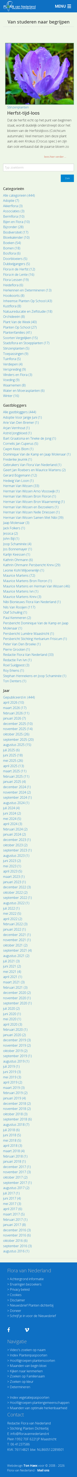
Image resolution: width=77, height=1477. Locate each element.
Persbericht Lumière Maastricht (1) (28, 633)
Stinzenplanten (18, 107)
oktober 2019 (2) (15, 1050)
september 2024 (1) (17, 797)
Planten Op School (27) (20, 327)
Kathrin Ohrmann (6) (18, 560)
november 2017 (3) (17, 1172)
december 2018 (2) (17, 1103)
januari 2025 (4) (14, 781)
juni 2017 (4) (12, 1198)
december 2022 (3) (17, 887)
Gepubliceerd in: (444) (19, 697)
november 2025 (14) (18, 729)
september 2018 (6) (17, 1119)
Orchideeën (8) (14, 316)
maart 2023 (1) (14, 876)
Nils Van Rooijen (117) (19, 607)
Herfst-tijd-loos (23, 113)
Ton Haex (30, 1466)
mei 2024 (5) (12, 818)
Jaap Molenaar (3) (16, 522)
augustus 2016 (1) (16, 1251)
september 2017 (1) (17, 1182)
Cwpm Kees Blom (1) (18, 449)
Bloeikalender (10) (16, 237)
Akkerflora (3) (13, 206)
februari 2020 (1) (15, 1029)
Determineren (20, 1387)
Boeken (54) (12, 243)
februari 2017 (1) (15, 1219)
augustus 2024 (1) (16, 803)
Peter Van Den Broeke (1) (22, 644)
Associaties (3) (13, 211)
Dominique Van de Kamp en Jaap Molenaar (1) (37, 454)
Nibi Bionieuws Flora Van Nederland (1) (32, 602)
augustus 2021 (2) (16, 955)
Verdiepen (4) (13, 364)
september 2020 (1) (17, 1003)
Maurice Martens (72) (19, 575)
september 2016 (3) (17, 1246)
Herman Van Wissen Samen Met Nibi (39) (33, 517)
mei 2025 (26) (13, 760)
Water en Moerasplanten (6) (24, 390)
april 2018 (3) (12, 1145)
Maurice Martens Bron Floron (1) (27, 581)
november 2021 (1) (17, 940)
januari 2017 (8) (14, 1224)
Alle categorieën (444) (19, 195)
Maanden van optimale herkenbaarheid (38, 1408)
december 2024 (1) (17, 787)
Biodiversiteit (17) (15, 232)
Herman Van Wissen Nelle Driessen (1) (31, 512)
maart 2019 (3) (14, 1087)
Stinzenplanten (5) (16, 348)
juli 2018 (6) (11, 1130)
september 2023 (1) (17, 850)
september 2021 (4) (17, 950)
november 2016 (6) (17, 1235)
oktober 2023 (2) (15, 845)
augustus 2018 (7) (16, 1124)
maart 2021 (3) (14, 982)
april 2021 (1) (12, 976)
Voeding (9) (11, 380)
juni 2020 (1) (12, 1014)
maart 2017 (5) (14, 1214)
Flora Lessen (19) (16, 279)
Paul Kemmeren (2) (17, 617)
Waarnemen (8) (14, 385)
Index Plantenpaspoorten (28, 1355)
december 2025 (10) (18, 723)
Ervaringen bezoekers (25, 1284)
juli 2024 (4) (11, 808)
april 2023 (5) (12, 871)
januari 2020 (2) (14, 1035)
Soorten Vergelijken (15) (20, 338)
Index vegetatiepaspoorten (29, 1397)
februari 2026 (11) (16, 713)
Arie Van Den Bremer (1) (21, 422)
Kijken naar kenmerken (26, 1371)
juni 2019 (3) (12, 1072)
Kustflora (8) (12, 306)
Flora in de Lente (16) (18, 274)
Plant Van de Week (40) (20, 322)
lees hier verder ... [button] (55, 157)
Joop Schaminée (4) (17, 544)
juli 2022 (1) (11, 908)
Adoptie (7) (11, 200)
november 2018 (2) (17, 1108)
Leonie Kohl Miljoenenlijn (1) (23, 570)
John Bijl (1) (11, 538)
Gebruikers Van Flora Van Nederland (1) (32, 465)
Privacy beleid (20, 1289)
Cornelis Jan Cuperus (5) (20, 443)
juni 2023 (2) (12, 860)
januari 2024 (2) (14, 834)
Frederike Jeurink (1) (17, 459)
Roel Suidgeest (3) (16, 665)
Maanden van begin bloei (28, 1365)
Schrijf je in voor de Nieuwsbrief (33, 1316)
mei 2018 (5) (12, 1140)
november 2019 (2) (17, 1045)
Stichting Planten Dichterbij (29, 1428)
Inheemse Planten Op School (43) (27, 301)
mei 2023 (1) (12, 866)
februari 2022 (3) (15, 924)
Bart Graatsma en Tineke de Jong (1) (29, 438)
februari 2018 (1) (15, 1156)
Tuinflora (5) (12, 359)
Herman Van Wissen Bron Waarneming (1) (34, 501)
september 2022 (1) (17, 897)
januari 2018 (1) (14, 1161)
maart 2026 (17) (14, 708)
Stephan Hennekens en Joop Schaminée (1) (34, 676)
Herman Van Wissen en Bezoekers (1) (31, 507)
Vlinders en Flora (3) (17, 374)
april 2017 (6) (12, 1209)
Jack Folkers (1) (14, 528)
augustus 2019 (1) (16, 1061)
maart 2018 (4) (14, 1151)
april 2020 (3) (12, 1024)
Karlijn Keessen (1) (16, 554)
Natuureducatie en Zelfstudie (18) (27, 311)
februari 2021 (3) (15, 987)
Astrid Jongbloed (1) (17, 433)
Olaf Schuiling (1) (15, 612)
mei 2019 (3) (12, 1077)
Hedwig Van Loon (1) (18, 480)
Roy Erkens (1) (13, 670)
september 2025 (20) (18, 739)
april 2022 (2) (12, 919)
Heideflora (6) (13, 285)
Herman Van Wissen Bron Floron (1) (29, 496)
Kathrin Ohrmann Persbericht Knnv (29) (31, 565)
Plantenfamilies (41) (17, 332)
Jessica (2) (10, 533)
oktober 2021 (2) (15, 945)
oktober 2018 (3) (15, 1114)
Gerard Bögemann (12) (20, 475)
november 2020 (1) (17, 998)
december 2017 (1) (17, 1167)
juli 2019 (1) (11, 1066)
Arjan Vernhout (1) (16, 428)
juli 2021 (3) (11, 961)
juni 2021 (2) (12, 966)
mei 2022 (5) (12, 913)
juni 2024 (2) (12, 813)
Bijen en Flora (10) (16, 222)
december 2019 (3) (17, 1040)
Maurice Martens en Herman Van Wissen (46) (36, 586)
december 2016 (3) (17, 1230)
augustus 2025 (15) (17, 744)
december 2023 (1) (17, 839)
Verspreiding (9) (14, 369)
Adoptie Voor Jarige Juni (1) (22, 417)
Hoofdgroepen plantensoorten (32, 1360)
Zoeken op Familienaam (27, 1376)
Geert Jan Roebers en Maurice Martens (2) (34, 470)
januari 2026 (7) (14, 718)
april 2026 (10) (13, 702)
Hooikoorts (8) (13, 295)
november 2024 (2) (17, 792)
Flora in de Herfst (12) (19, 269)
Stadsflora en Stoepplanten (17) (26, 343)
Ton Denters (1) (14, 681)
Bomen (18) (11, 248)
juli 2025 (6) (11, 750)
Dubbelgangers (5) (16, 264)
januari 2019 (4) (14, 1098)
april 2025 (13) (13, 766)
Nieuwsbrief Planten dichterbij (31, 1305)
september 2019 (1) (17, 1056)
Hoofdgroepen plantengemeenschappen (39, 1402)
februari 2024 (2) (15, 829)
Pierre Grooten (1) (16, 649)
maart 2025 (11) (14, 771)
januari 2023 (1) (14, 882)
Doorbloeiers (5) (15, 258)
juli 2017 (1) (11, 1193)
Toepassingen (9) (15, 353)
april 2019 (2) (12, 1082)
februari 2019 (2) (15, 1093)
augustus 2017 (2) (16, 1188)
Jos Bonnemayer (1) (17, 549)
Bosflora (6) (12, 253)
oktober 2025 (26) (16, 734)
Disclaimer (17, 1300)
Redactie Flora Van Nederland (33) (28, 654)
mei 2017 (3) (12, 1203)
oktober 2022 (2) (15, 892)
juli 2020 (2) (11, 1008)
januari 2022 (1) (14, 929)
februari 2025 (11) (16, 776)
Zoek (67, 178)
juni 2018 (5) (12, 1135)
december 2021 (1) (17, 934)
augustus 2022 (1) (16, 903)
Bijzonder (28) (13, 227)
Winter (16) (11, 395)
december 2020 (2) (17, 992)
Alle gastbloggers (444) (19, 412)
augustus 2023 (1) (16, 855)
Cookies (16, 1295)
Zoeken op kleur (21, 1381)
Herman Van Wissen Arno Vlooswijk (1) (31, 491)
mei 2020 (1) (12, 1019)
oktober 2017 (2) (15, 1177)
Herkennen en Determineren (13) (27, 290)
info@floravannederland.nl (29, 1433)
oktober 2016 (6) (15, 1240)
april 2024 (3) (12, 824)
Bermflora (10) (13, 216)
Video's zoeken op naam (28, 1350)
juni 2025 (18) (13, 755)
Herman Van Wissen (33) (21, 486)
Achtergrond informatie (27, 1279)
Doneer (15, 1310)
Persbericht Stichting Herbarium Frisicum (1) (35, 638)
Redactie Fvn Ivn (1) (17, 660)
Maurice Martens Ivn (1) (20, 591)
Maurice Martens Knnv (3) (22, 596)
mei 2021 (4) (12, 971)
